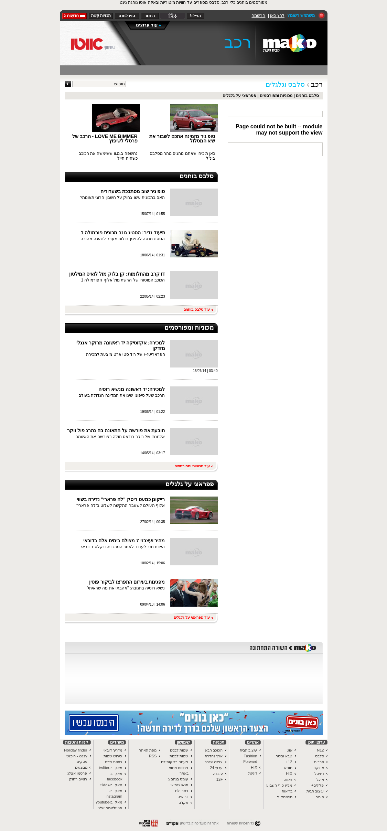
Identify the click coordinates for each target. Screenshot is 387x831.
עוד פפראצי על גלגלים (193, 617)
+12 (219, 779)
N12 (320, 750)
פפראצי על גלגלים (239, 95)
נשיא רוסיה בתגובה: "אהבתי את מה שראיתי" (126, 588)
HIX (289, 773)
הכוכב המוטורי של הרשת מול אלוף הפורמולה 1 (123, 280)
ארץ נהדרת (214, 756)
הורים (319, 797)
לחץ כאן (277, 15)
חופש (288, 768)
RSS (153, 756)
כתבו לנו (181, 791)
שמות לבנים (179, 750)
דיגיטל (319, 773)
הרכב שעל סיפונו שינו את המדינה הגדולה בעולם (121, 395)
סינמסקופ (284, 797)
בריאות (287, 791)
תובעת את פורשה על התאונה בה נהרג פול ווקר (116, 430)
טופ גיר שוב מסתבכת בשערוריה (132, 191)
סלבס (319, 756)
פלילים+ (317, 785)
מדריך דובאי (113, 750)
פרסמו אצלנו (76, 773)
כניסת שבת (113, 762)
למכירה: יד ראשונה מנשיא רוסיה (131, 389)
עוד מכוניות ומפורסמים (193, 466)
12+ (289, 762)
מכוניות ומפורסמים (276, 95)
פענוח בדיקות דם (174, 762)
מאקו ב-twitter (110, 768)
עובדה (218, 773)
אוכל (320, 779)
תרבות (319, 762)
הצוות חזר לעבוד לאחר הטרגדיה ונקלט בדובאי (123, 546)
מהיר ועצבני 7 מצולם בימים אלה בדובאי (124, 540)
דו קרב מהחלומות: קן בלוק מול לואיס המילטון (117, 274)
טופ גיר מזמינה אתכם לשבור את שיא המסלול (182, 138)
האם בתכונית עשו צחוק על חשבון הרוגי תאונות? (122, 197)
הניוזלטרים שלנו (109, 808)
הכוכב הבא (214, 750)
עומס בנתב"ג (178, 779)
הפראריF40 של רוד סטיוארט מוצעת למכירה (125, 354)
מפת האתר (148, 750)
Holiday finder (75, 750)
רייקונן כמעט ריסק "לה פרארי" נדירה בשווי (121, 499)
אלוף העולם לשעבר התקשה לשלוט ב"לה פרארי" (120, 505)
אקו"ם (184, 802)
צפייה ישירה (213, 762)
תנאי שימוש (179, 785)
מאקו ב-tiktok (111, 785)
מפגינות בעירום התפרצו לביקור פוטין (127, 582)
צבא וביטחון (282, 756)
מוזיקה (318, 768)
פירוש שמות (113, 756)
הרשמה (258, 15)
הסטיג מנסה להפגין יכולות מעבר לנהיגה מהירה (122, 238)
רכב (237, 42)
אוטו (289, 750)
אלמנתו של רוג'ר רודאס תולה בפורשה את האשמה (120, 436)
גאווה (288, 779)
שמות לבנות (179, 756)
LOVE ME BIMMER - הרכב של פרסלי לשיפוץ (105, 138)
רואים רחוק (78, 779)
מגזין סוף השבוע (279, 785)
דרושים (183, 797)
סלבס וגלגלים (285, 84)
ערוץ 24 (216, 768)
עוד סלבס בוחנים (198, 309)
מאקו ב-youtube (109, 802)
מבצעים (81, 767)
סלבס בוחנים (307, 95)
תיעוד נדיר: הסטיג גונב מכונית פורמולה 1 (123, 232)
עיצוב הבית (315, 791)
